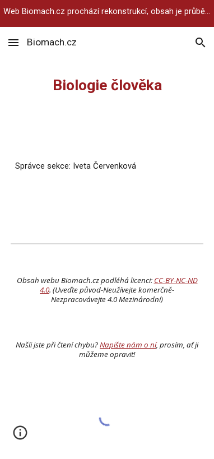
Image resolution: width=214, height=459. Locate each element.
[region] (107, 13)
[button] (13, 42)
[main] (107, 85)
